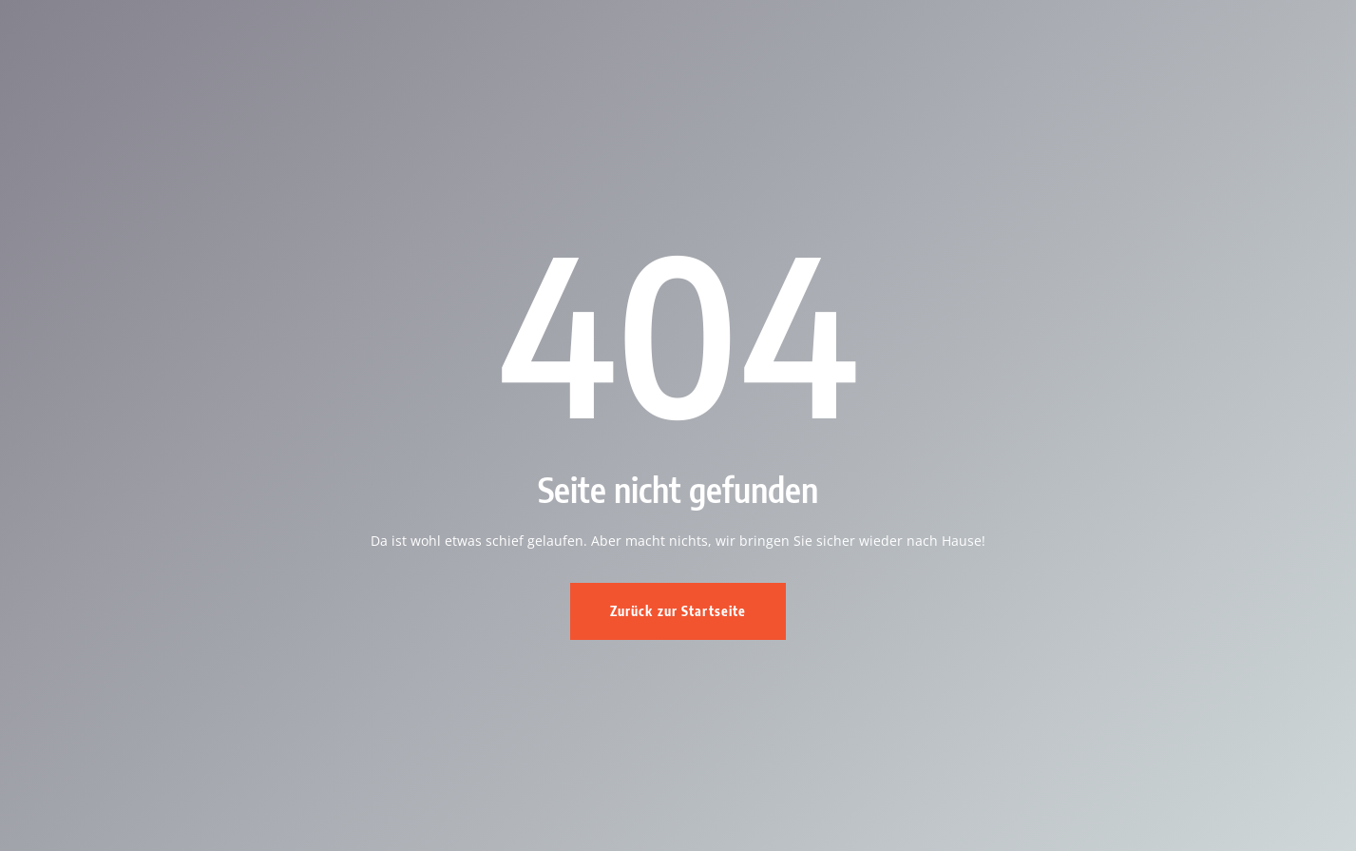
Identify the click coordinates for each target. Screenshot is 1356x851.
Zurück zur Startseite (678, 611)
